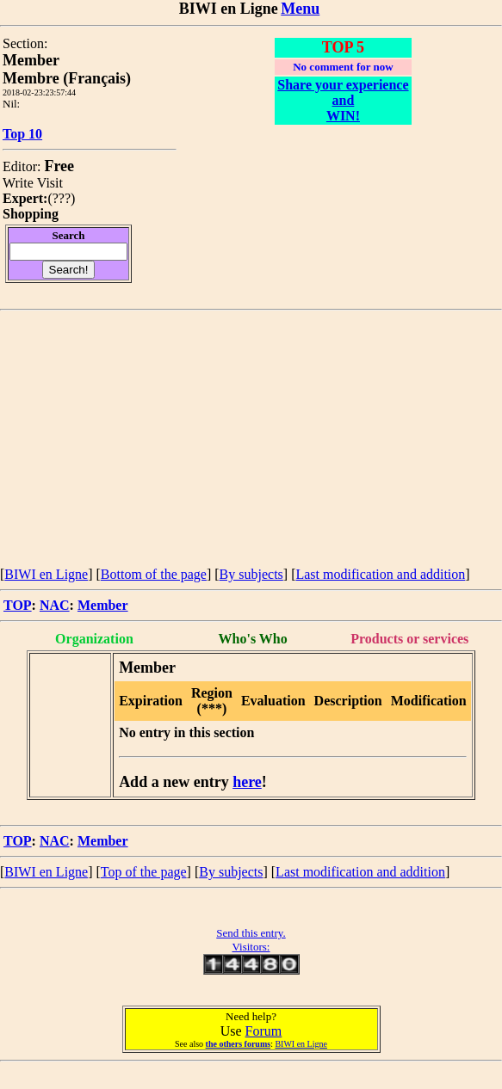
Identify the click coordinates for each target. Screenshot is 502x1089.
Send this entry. (250, 932)
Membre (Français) (67, 78)
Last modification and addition (380, 574)
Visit (50, 182)
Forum (263, 1031)
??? (62, 198)
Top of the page (144, 871)
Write (18, 182)
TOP (17, 605)
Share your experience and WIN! (342, 100)
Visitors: (251, 946)
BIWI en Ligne (46, 574)
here (247, 782)
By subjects (251, 574)
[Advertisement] (251, 439)
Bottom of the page (154, 574)
